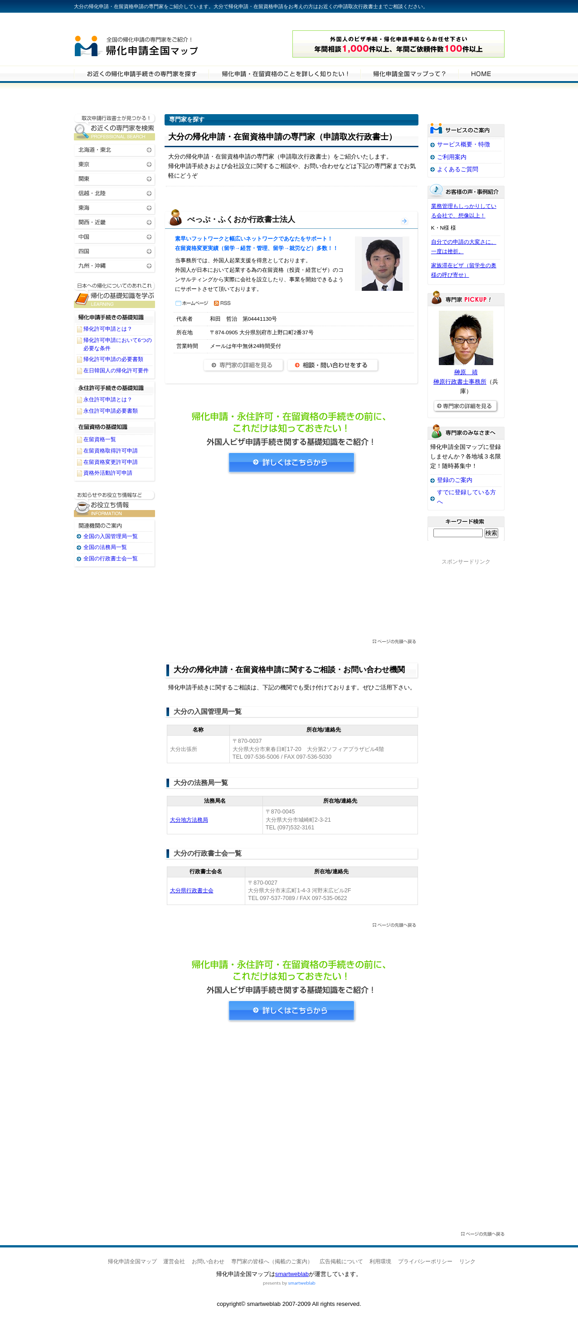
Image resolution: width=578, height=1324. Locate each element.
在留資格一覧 (99, 439)
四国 (114, 251)
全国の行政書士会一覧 (110, 558)
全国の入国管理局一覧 (110, 536)
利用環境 (380, 1261)
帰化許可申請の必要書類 (113, 359)
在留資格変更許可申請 (110, 462)
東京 (114, 164)
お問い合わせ (208, 1261)
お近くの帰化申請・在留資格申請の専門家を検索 (114, 127)
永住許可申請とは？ (107, 399)
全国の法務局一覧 (105, 547)
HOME (481, 73)
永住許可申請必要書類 (110, 411)
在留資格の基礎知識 (114, 427)
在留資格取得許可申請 (110, 451)
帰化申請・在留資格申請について (284, 73)
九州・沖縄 (114, 265)
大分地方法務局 (189, 820)
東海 (114, 207)
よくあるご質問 (457, 169)
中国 (114, 236)
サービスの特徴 (409, 73)
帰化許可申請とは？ (107, 329)
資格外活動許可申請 (107, 473)
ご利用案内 (451, 157)
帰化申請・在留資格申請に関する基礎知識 (114, 294)
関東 (114, 178)
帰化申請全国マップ (161, 44)
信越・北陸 (114, 193)
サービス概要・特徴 (463, 144)
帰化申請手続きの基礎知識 (114, 316)
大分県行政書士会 (192, 890)
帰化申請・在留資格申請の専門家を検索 (141, 73)
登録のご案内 (454, 480)
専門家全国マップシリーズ (124, 22)
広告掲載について (341, 1261)
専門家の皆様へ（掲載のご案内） (272, 1261)
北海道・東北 (114, 149)
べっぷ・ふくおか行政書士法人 (241, 219)
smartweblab (292, 1274)
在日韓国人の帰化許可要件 (116, 370)
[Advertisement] (291, 559)
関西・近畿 (114, 222)
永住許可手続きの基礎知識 (114, 387)
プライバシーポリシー (425, 1261)
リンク (467, 1261)
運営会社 (174, 1261)
